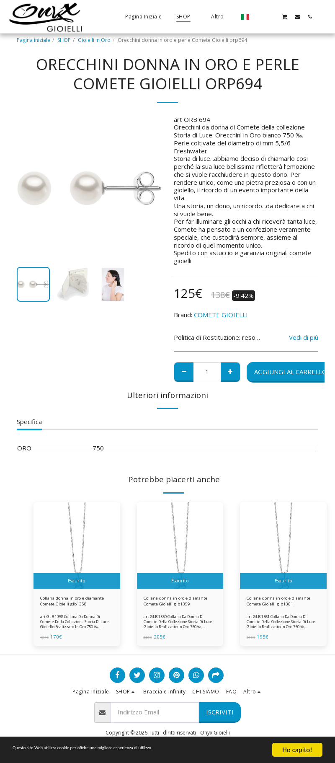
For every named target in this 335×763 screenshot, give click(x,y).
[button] (259, 16)
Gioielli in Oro (94, 40)
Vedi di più (303, 337)
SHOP (64, 40)
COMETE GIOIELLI (221, 314)
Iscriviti (220, 715)
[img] (77, 545)
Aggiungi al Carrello (290, 371)
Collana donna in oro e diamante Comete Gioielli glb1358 (70, 602)
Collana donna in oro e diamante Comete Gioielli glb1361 (277, 602)
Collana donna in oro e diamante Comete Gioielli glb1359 (174, 602)
